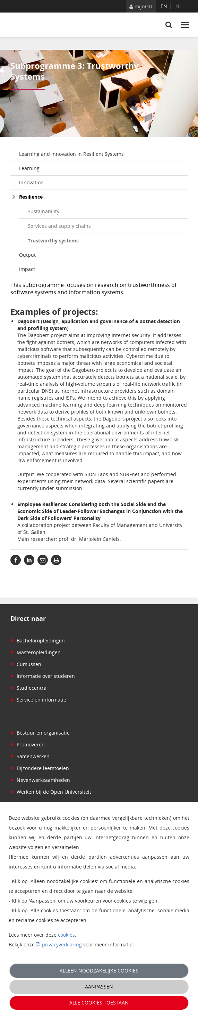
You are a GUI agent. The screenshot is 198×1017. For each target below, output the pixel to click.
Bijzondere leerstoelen (39, 768)
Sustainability (43, 211)
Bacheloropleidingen (37, 640)
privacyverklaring (62, 944)
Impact (27, 269)
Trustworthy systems (53, 240)
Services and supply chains (59, 226)
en (164, 6)
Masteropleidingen (35, 652)
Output (27, 254)
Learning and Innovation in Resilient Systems (71, 154)
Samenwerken (30, 756)
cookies (66, 934)
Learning (29, 168)
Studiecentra (28, 687)
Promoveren (27, 744)
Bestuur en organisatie (40, 732)
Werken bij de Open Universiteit (50, 791)
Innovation (31, 182)
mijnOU (140, 6)
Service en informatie (38, 699)
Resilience (31, 196)
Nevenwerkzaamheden (40, 780)
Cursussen (25, 664)
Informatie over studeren (42, 676)
